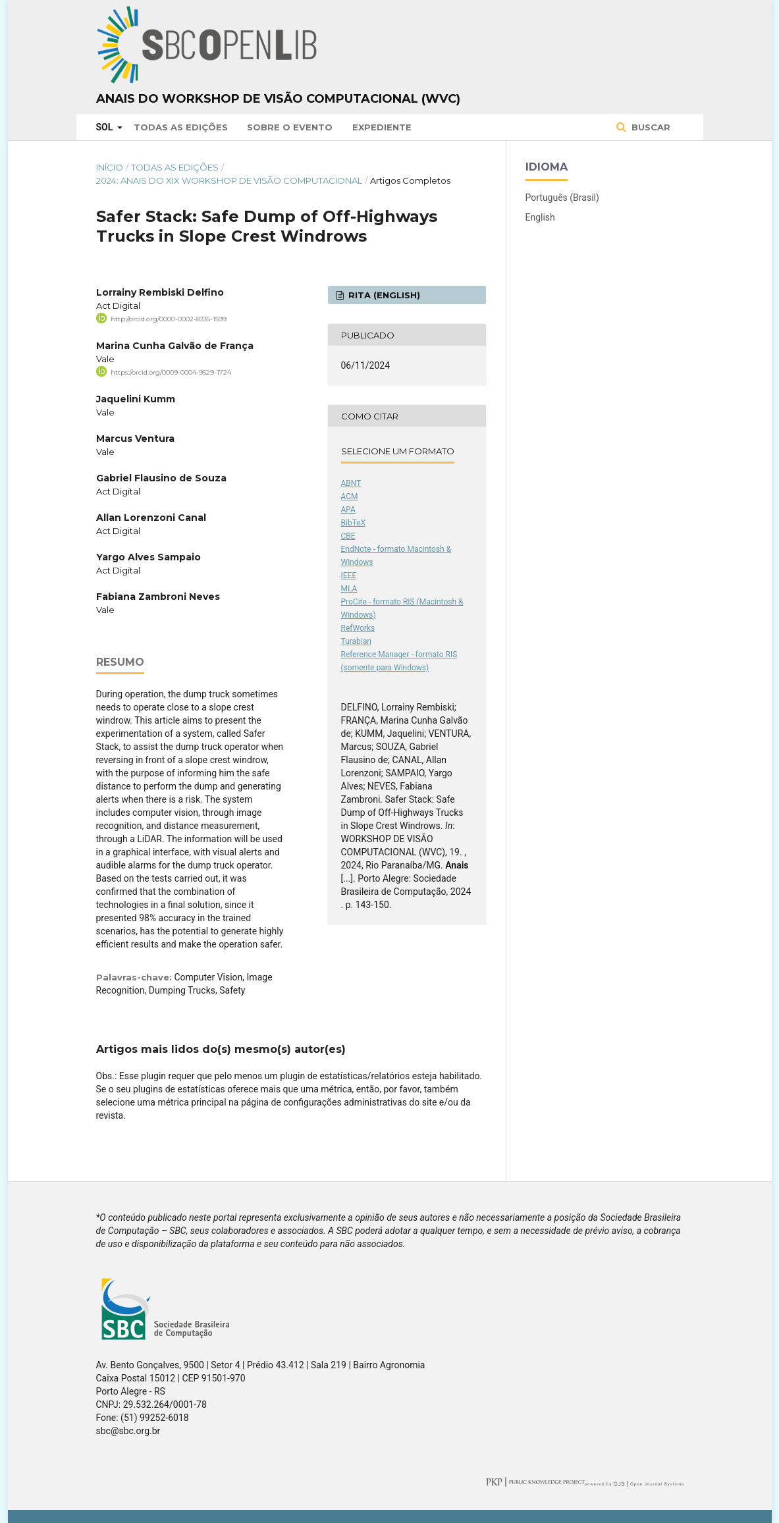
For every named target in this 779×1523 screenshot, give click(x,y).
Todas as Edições (181, 127)
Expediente (382, 127)
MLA (349, 588)
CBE (348, 536)
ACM (349, 496)
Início (109, 167)
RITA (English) (383, 295)
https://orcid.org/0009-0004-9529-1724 (171, 372)
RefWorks (358, 628)
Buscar (649, 127)
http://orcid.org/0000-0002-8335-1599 (169, 319)
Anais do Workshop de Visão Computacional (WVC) (278, 99)
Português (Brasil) (562, 197)
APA (348, 509)
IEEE (349, 575)
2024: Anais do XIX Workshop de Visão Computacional (229, 180)
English (540, 217)
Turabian (356, 641)
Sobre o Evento (290, 127)
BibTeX (353, 522)
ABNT (351, 483)
